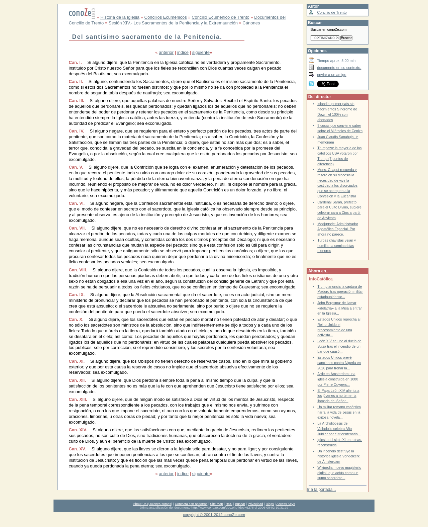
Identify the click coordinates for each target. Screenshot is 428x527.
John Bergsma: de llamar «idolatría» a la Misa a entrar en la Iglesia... (339, 308)
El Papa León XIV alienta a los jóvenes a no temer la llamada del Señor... (338, 396)
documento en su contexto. (339, 68)
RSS (229, 504)
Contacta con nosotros (191, 504)
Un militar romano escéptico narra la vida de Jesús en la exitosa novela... (339, 412)
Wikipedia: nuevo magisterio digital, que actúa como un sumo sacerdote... (339, 473)
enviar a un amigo (331, 75)
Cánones (251, 22)
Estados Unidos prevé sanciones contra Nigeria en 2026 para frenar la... (339, 363)
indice (183, 52)
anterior (166, 52)
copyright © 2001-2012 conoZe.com (214, 514)
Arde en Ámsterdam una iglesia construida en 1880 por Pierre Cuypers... (337, 379)
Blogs (270, 504)
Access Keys (285, 504)
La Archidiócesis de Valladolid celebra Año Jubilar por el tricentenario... (338, 429)
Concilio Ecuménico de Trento (220, 17)
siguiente (201, 52)
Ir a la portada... (321, 489)
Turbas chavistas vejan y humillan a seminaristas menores (336, 246)
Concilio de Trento (332, 12)
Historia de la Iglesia (119, 17)
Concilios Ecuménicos (165, 17)
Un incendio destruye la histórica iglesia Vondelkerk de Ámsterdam (338, 456)
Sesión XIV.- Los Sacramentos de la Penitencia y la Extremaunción (173, 22)
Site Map (216, 504)
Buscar (240, 504)
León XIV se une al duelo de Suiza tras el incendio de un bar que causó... (339, 346)
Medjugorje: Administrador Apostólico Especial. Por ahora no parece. (337, 229)
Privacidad (255, 504)
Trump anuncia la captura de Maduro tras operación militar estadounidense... (340, 292)
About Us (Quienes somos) (152, 504)
